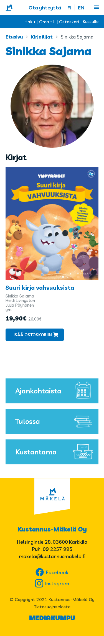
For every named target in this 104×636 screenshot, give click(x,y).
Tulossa (55, 421)
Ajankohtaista (55, 390)
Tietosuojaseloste (52, 606)
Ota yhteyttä (45, 7)
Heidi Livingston (20, 300)
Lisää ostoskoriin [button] (31, 334)
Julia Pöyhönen (20, 305)
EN (81, 7)
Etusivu (14, 37)
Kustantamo (55, 451)
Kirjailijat (42, 37)
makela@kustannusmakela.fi (52, 556)
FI (69, 7)
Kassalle (90, 21)
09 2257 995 (57, 549)
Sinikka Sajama (20, 296)
